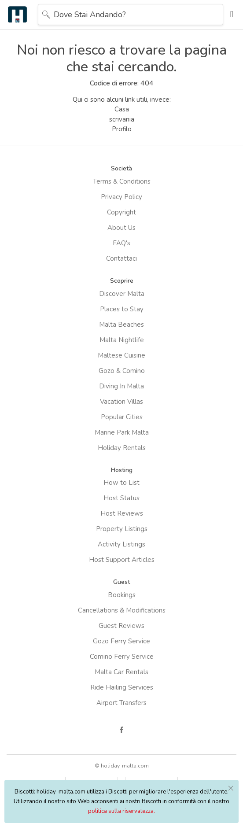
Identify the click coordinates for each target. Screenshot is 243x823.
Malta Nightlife (121, 340)
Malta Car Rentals (121, 672)
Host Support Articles (122, 559)
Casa (121, 109)
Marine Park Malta (122, 432)
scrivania (121, 119)
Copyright (121, 212)
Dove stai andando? (90, 14)
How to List (121, 482)
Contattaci (121, 258)
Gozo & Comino (122, 370)
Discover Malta (121, 293)
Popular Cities (122, 417)
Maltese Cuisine (121, 355)
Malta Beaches (121, 324)
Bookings (122, 594)
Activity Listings (121, 544)
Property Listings (121, 528)
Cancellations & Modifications (122, 610)
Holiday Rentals (122, 447)
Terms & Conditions (122, 181)
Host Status (121, 498)
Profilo (122, 129)
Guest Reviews (121, 625)
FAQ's (121, 243)
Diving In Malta (121, 386)
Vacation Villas (121, 401)
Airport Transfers (121, 702)
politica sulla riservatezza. (121, 811)
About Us (121, 227)
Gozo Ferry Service (121, 641)
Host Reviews (121, 513)
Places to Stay (122, 309)
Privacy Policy (121, 196)
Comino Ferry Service (122, 656)
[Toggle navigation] (229, 14)
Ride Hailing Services (121, 687)
